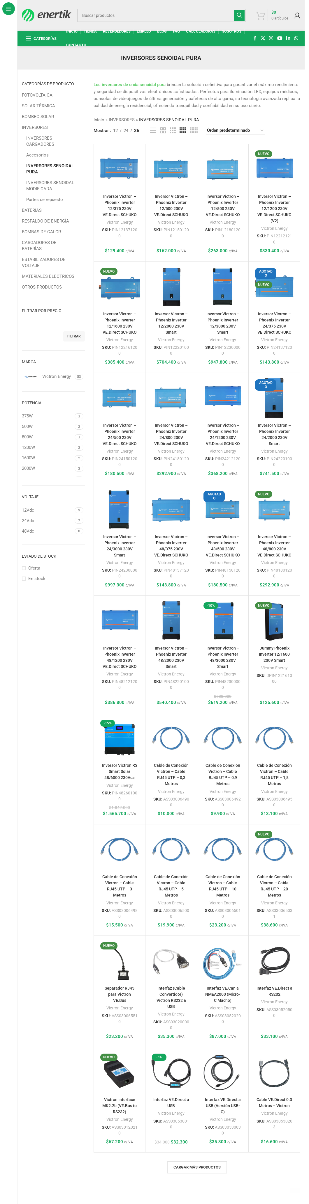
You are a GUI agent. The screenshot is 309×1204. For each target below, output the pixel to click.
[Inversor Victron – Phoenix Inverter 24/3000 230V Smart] (119, 510)
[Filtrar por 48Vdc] (47, 531)
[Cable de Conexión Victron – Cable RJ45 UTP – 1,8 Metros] (274, 739)
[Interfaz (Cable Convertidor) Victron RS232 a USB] (171, 961)
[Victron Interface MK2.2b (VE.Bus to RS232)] (119, 1073)
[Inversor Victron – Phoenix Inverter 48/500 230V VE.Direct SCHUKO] (222, 510)
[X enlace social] (263, 38)
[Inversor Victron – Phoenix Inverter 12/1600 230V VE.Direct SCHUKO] (119, 287)
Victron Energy (119, 222)
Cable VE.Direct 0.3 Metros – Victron (274, 1105)
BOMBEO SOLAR (38, 116)
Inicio (99, 119)
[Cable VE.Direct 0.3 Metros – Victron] (274, 1073)
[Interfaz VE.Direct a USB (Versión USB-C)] (222, 1073)
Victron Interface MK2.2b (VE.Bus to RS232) (119, 1105)
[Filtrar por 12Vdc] (47, 510)
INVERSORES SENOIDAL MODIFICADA (50, 185)
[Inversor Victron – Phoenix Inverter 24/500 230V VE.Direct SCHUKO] (119, 398)
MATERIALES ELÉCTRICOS (48, 276)
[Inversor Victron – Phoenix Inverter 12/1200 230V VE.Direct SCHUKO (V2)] (274, 169)
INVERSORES (35, 127)
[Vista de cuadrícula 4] (183, 131)
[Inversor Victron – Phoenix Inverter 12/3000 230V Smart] (222, 287)
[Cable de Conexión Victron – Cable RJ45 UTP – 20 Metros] (274, 850)
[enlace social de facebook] (255, 38)
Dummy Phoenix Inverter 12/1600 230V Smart (274, 654)
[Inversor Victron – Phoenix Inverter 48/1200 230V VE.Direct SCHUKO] (119, 621)
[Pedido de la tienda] (235, 130)
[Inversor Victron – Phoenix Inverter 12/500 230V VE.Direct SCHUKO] (171, 169)
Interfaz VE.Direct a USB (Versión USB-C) (223, 1105)
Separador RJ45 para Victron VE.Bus (119, 994)
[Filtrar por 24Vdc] (47, 520)
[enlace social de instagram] (271, 38)
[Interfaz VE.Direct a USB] (171, 1073)
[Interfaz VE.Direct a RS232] (274, 961)
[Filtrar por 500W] (47, 426)
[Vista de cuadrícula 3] (172, 131)
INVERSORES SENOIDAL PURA (50, 169)
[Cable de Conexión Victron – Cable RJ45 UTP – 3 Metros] (119, 850)
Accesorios (37, 155)
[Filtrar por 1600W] (47, 458)
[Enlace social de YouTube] (279, 38)
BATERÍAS (32, 210)
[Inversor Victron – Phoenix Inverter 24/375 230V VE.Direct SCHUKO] (274, 287)
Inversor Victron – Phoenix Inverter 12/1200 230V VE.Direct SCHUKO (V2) (274, 208)
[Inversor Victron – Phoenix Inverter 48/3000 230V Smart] (222, 621)
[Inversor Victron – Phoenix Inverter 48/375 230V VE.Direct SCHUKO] (171, 510)
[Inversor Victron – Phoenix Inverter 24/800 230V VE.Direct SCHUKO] (171, 398)
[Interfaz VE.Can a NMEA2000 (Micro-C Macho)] (222, 961)
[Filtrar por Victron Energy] (47, 377)
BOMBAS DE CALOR (41, 231)
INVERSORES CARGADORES (40, 141)
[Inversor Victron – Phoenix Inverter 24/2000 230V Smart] (274, 398)
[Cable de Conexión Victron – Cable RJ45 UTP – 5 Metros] (171, 850)
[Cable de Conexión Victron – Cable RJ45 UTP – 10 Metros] (222, 850)
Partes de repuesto (44, 199)
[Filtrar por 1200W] (47, 447)
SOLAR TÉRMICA (38, 106)
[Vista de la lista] (153, 131)
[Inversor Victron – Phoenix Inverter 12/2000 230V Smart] (171, 287)
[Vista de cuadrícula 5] (194, 131)
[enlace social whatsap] (296, 38)
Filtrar (74, 336)
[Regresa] (113, 58)
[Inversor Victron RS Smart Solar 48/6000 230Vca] (119, 739)
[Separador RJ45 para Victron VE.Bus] (119, 961)
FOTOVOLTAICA (37, 95)
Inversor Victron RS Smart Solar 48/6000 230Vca (120, 771)
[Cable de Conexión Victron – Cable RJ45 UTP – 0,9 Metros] (222, 739)
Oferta (34, 568)
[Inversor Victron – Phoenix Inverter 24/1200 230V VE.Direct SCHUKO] (222, 398)
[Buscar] (161, 15)
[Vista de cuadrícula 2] (163, 131)
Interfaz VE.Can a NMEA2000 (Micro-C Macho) (223, 994)
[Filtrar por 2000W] (47, 468)
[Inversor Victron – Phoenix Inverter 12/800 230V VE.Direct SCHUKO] (222, 169)
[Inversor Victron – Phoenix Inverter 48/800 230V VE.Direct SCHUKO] (274, 510)
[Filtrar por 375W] (47, 416)
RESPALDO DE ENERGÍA (45, 221)
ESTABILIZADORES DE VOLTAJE (44, 262)
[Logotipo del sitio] (46, 14)
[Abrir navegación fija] (41, 38)
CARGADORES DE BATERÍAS (39, 245)
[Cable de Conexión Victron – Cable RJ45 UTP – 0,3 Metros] (171, 739)
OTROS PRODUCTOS (42, 287)
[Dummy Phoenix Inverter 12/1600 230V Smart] (274, 621)
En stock (36, 578)
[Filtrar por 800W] (47, 437)
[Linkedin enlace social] (288, 38)
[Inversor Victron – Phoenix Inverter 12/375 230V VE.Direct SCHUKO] (119, 169)
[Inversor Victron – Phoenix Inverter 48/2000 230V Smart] (171, 621)
